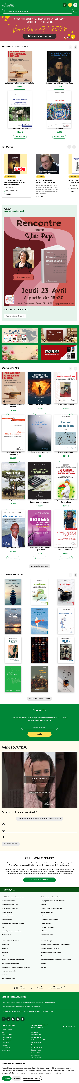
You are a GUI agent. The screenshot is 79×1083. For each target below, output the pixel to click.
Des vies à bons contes (39, 453)
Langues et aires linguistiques (50, 922)
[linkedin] (13, 1022)
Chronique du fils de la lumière (39, 405)
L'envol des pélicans (65, 453)
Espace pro (5, 1047)
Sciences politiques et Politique (50, 951)
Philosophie (5, 954)
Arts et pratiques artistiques (10, 911)
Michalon (34, 1047)
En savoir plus (11, 191)
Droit (3, 930)
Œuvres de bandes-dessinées (10, 943)
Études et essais (6, 937)
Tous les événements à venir (15, 317)
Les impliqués (35, 1057)
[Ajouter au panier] (20, 91)
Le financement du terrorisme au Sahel (19, 83)
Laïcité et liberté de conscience (13, 454)
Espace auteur (6, 1050)
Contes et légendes (7, 918)
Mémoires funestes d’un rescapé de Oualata (66, 550)
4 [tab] (72, 37)
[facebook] (22, 1022)
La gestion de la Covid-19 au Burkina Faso (66, 502)
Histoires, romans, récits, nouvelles (51, 911)
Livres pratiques (46, 926)
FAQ (3, 1035)
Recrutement (5, 1045)
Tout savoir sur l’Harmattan (39, 882)
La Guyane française (20, 129)
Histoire (43, 907)
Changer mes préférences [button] (31, 1078)
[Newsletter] (65, 5)
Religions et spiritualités (9, 973)
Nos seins (59, 129)
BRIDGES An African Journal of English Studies (39, 550)
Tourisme (43, 970)
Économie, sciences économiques (12, 933)
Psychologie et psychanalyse (10, 966)
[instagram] (4, 1022)
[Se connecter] (70, 5)
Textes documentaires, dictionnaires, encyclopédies (56, 962)
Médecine (44, 933)
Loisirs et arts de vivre (47, 930)
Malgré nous (13, 501)
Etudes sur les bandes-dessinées (51, 899)
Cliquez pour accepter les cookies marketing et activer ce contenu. (40, 782)
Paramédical (5, 947)
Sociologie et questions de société (51, 954)
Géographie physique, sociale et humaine (53, 903)
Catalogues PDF (7, 1037)
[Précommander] (59, 91)
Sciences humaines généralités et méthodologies (55, 947)
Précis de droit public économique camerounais (39, 502)
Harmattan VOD (36, 1040)
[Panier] (75, 5)
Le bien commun (36, 1050)
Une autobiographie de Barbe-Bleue (59, 83)
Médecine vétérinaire (47, 937)
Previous (69, 147)
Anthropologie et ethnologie (10, 907)
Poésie (4, 958)
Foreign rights (6, 1052)
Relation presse (6, 1042)
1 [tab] (64, 37)
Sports (43, 958)
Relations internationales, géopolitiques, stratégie (16, 970)
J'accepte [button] (7, 1078)
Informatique (44, 918)
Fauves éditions (36, 1045)
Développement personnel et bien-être (13, 926)
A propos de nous (7, 1032)
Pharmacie (5, 951)
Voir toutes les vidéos (11, 846)
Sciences (4, 977)
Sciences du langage (47, 943)
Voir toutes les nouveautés (39, 568)
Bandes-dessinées (7, 914)
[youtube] (18, 1022)
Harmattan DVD (36, 1037)
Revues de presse (7, 1040)
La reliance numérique (66, 405)
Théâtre (43, 966)
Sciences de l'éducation (8, 981)
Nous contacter (69, 1030)
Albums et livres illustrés (9, 903)
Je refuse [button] (17, 1078)
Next (74, 147)
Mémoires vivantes (13, 549)
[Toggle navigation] (75, 11)
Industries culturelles (47, 914)
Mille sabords (35, 1055)
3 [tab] (69, 37)
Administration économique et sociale (13, 899)
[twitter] (8, 1022)
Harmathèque (35, 1035)
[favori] (30, 79)
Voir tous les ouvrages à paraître (39, 701)
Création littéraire (7, 922)
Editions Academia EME (38, 1042)
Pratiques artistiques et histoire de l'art (13, 962)
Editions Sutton (36, 1052)
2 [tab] (67, 37)
